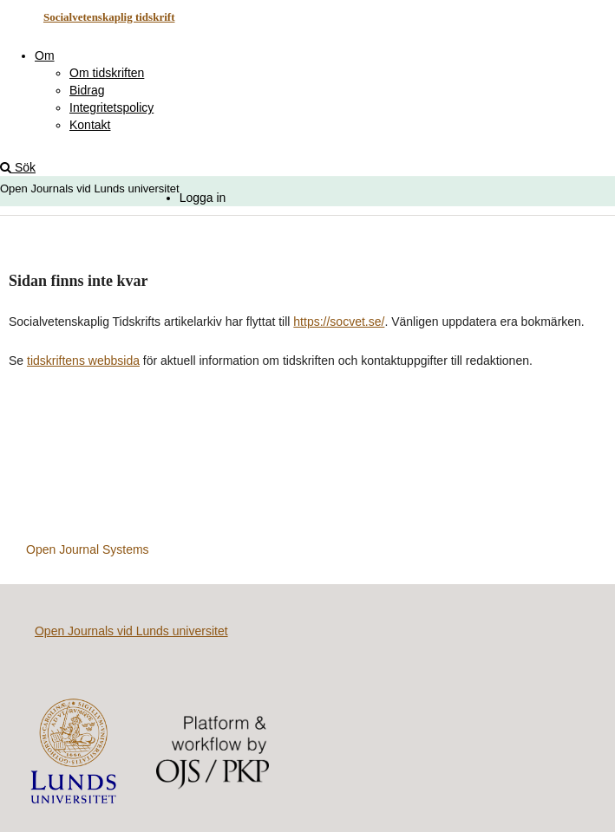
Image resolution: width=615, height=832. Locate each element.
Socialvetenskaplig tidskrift (109, 16)
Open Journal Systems (87, 549)
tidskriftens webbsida (83, 360)
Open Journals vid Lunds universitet (131, 631)
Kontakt (89, 125)
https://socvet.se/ (338, 321)
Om (45, 55)
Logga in (203, 198)
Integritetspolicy (111, 107)
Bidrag (86, 90)
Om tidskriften (106, 73)
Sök (18, 167)
